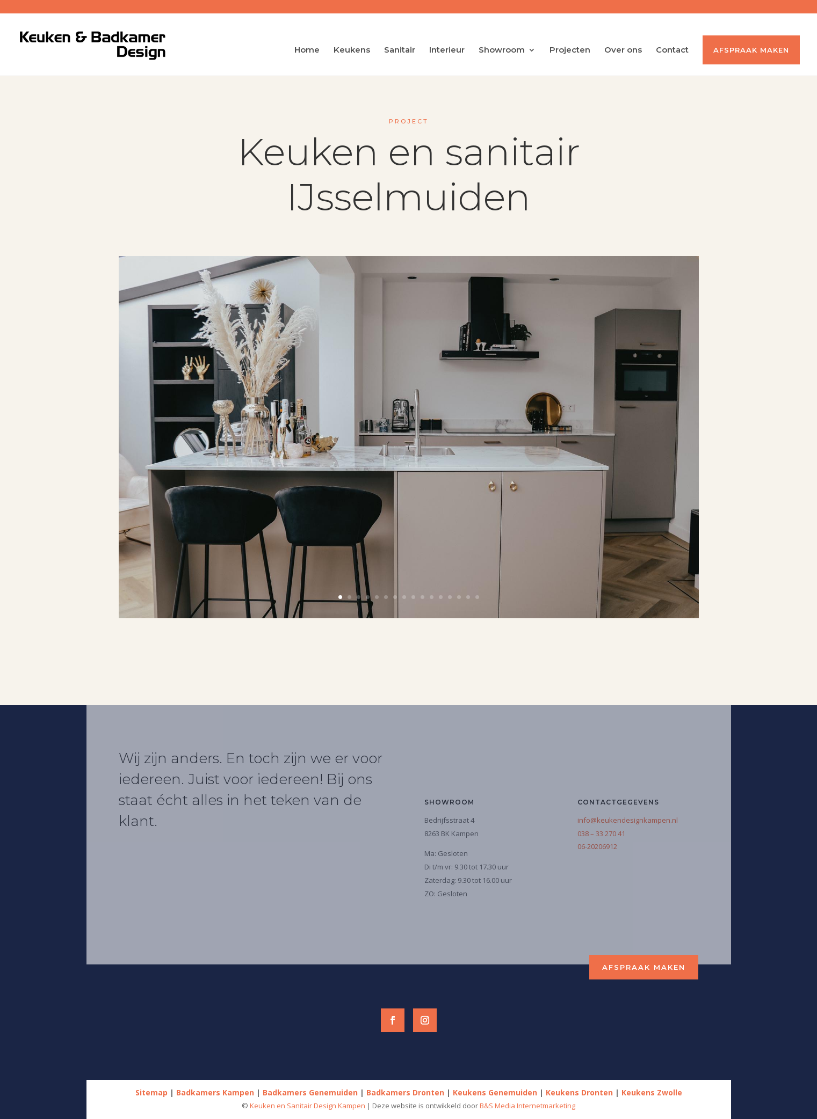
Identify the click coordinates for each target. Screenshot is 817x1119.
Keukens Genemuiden (495, 1092)
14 (459, 597)
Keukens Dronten (579, 1092)
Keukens (352, 50)
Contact (672, 50)
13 (450, 597)
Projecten (570, 50)
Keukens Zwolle (651, 1092)
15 (468, 597)
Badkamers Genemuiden (310, 1092)
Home (307, 50)
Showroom (502, 50)
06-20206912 (597, 846)
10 (422, 597)
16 (477, 597)
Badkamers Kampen (215, 1092)
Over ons (623, 50)
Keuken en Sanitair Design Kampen (308, 1105)
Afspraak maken (751, 50)
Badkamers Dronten (405, 1092)
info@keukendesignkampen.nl (627, 820)
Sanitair (399, 50)
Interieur (447, 50)
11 (431, 597)
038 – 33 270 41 (601, 833)
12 (441, 597)
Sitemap (151, 1092)
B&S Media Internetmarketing (527, 1105)
